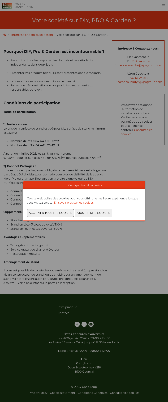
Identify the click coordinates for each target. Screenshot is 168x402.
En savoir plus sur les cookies (74, 202)
